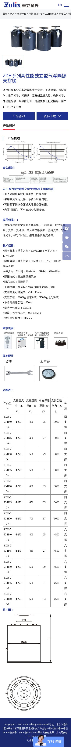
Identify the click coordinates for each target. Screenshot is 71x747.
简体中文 (31, 740)
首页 (5, 14)
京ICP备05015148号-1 (30, 732)
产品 (12, 14)
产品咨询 (19, 116)
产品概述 (9, 125)
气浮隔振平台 (36, 14)
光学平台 (21, 14)
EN (60, 5)
